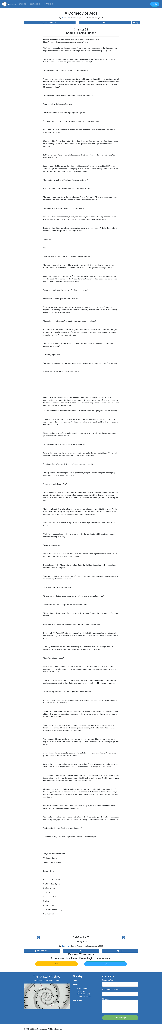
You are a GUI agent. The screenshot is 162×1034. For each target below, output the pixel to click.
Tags (136, 23)
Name (107, 980)
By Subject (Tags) (83, 994)
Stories (22, 4)
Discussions (35, 4)
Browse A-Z (81, 991)
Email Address (110, 990)
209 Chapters (49, 23)
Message (120, 1005)
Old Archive (47, 4)
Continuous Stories (84, 997)
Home (75, 980)
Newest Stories (82, 989)
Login (155, 4)
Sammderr (66, 18)
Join (56, 964)
